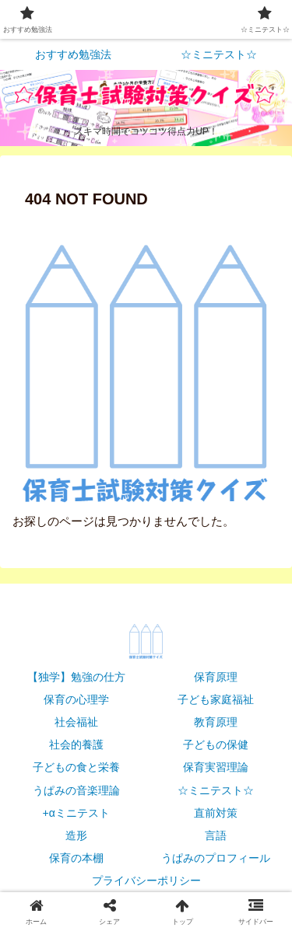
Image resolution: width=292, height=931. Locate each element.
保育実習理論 (215, 767)
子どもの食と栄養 (76, 767)
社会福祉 (76, 722)
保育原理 (215, 677)
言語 (216, 835)
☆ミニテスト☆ (216, 790)
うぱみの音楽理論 (76, 790)
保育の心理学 (76, 699)
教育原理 (215, 722)
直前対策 (215, 813)
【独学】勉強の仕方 (76, 677)
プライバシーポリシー (146, 880)
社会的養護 (76, 744)
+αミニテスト (76, 813)
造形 (76, 835)
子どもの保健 (215, 744)
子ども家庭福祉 (216, 699)
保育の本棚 (76, 858)
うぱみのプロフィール (215, 858)
